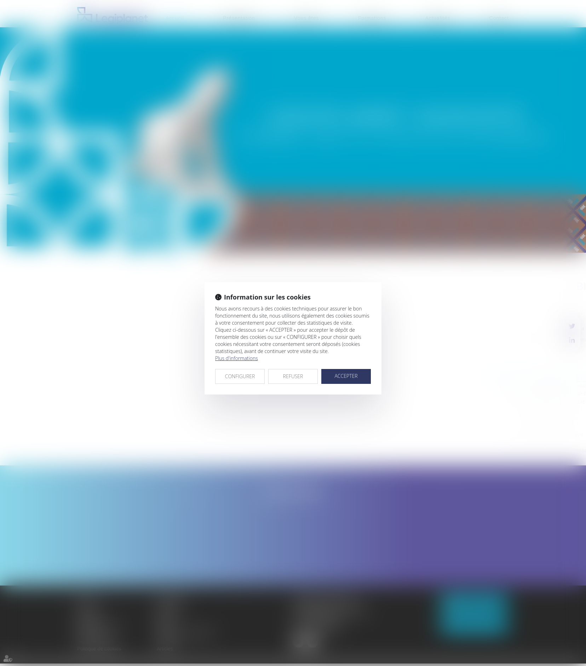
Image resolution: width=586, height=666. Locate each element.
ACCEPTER (345, 376)
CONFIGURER (240, 376)
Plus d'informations (236, 358)
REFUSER (293, 376)
